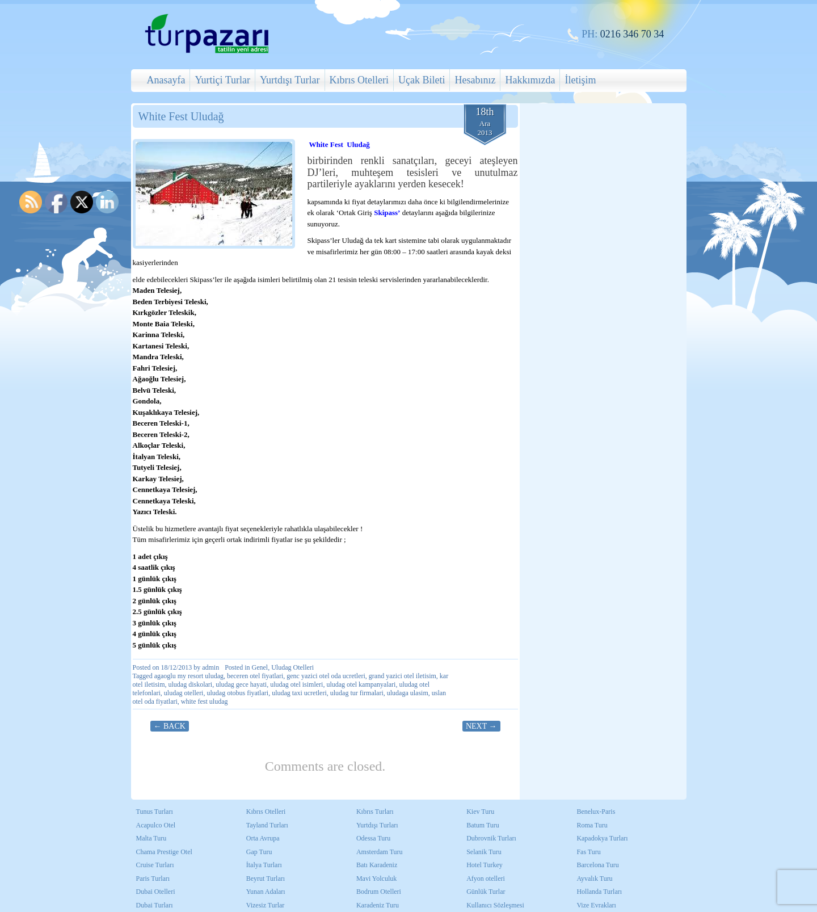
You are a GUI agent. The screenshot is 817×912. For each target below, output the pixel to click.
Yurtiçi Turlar (222, 80)
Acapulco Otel (156, 825)
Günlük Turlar (485, 892)
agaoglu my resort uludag (189, 676)
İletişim (580, 80)
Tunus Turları (154, 812)
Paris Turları (153, 878)
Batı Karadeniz (376, 865)
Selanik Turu (484, 852)
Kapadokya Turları (602, 838)
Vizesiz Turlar (265, 905)
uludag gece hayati (241, 684)
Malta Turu (151, 838)
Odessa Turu (373, 838)
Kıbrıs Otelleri (359, 80)
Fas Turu (588, 852)
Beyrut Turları (265, 878)
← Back (170, 726)
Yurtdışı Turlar (290, 80)
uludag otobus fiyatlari (237, 693)
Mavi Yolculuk (376, 878)
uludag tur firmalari (357, 693)
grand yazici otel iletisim (402, 676)
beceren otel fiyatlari (255, 676)
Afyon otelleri (485, 878)
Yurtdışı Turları (377, 825)
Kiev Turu (480, 812)
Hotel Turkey (484, 865)
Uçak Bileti (421, 80)
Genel (260, 667)
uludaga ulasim (407, 693)
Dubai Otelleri (155, 892)
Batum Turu (482, 825)
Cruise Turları (155, 865)
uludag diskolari (191, 684)
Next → (481, 726)
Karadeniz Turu (377, 905)
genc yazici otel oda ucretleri (326, 676)
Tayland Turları (267, 825)
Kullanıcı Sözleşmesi (495, 905)
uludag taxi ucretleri (299, 693)
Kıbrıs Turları (375, 812)
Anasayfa (166, 80)
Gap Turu (259, 852)
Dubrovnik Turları (491, 838)
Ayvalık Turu (594, 878)
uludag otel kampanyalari (360, 684)
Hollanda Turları (599, 892)
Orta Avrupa (263, 838)
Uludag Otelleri (292, 667)
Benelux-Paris (595, 812)
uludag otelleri (184, 693)
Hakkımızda (530, 80)
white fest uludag (204, 701)
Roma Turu (591, 825)
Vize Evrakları (596, 905)
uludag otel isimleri (296, 684)
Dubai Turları (154, 905)
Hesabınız (474, 80)
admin (210, 667)
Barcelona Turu (597, 865)
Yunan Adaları (265, 892)
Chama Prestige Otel (164, 852)
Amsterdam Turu (379, 852)
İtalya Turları (264, 865)
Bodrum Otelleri (378, 892)
